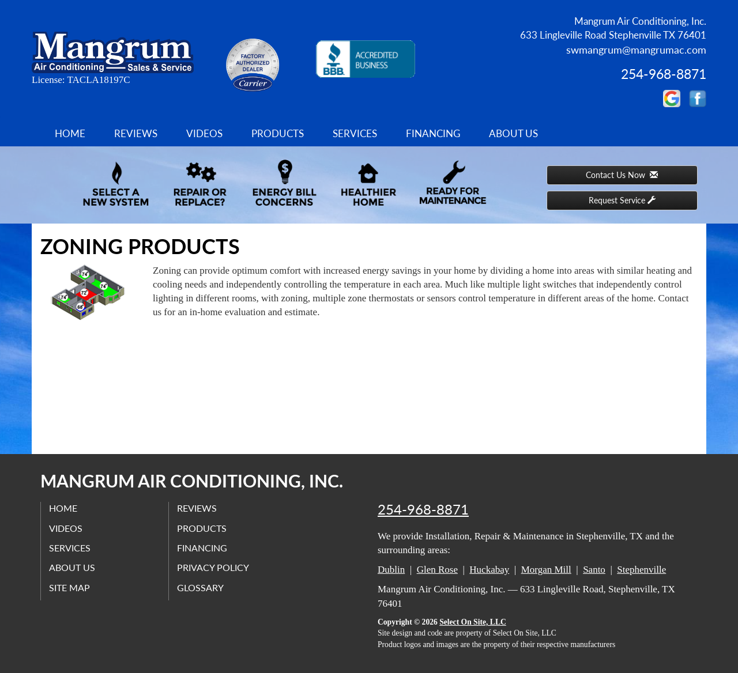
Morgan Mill (546, 569)
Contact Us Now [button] (622, 175)
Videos (204, 133)
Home (70, 133)
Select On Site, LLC (472, 622)
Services (355, 133)
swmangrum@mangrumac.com (636, 49)
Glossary (201, 586)
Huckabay (489, 569)
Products (277, 133)
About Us (513, 133)
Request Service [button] (622, 200)
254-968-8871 (423, 509)
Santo (594, 569)
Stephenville (641, 569)
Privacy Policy (214, 567)
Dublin (391, 569)
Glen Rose (437, 569)
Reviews (135, 133)
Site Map (70, 586)
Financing (433, 133)
